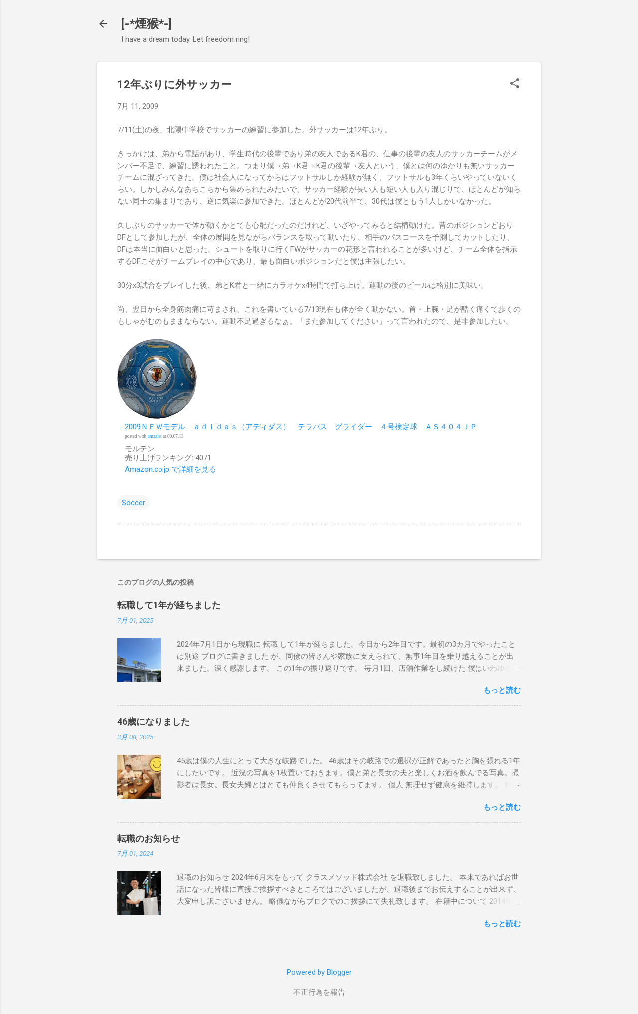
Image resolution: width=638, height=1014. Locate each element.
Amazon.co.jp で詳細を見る (170, 469)
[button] (515, 84)
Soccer (133, 502)
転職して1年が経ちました (169, 605)
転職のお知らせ (148, 838)
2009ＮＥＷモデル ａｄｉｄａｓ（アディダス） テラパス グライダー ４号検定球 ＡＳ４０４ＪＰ (301, 426)
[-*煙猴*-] (146, 24)
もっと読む (502, 690)
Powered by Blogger (319, 972)
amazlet (155, 436)
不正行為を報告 (319, 992)
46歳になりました (153, 721)
